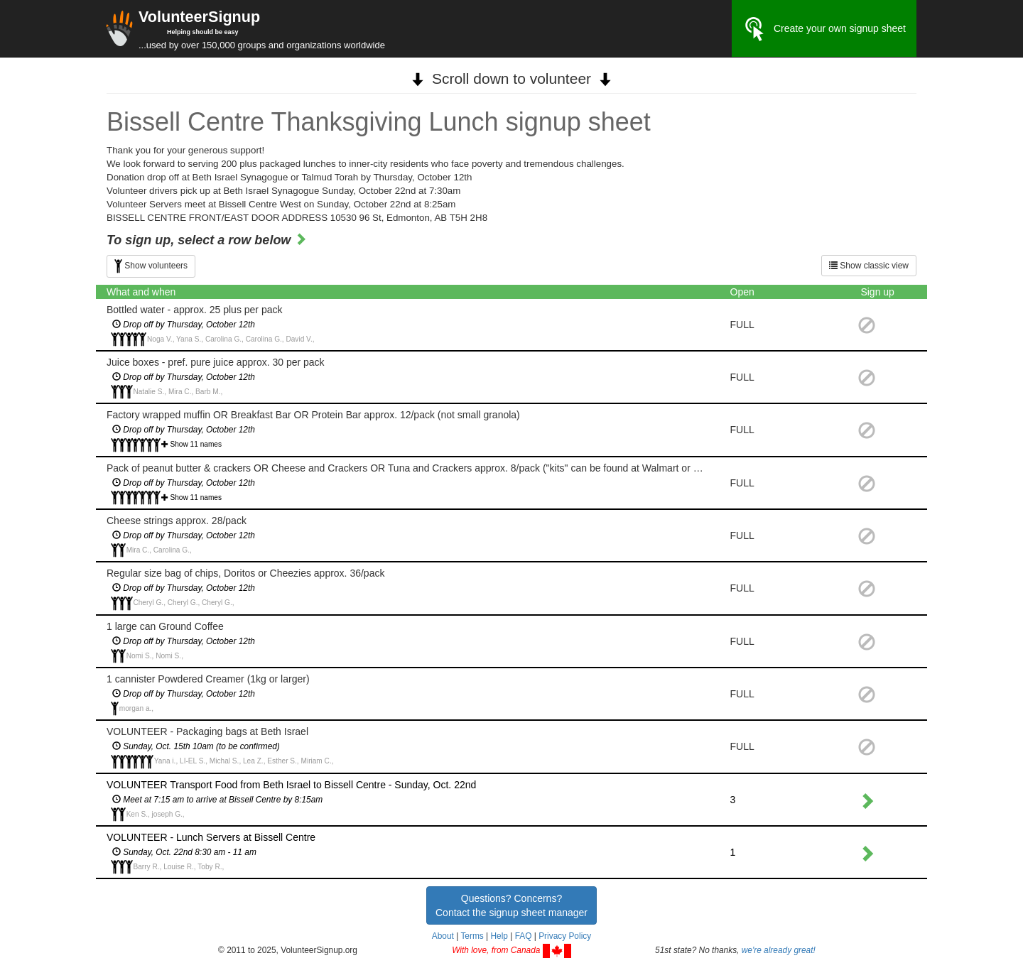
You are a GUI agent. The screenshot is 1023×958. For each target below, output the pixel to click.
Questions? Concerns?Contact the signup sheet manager (511, 905)
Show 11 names (196, 444)
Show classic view (869, 266)
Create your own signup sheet (824, 29)
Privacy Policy (564, 936)
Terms (471, 936)
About (443, 936)
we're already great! (779, 950)
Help (498, 936)
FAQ (523, 936)
